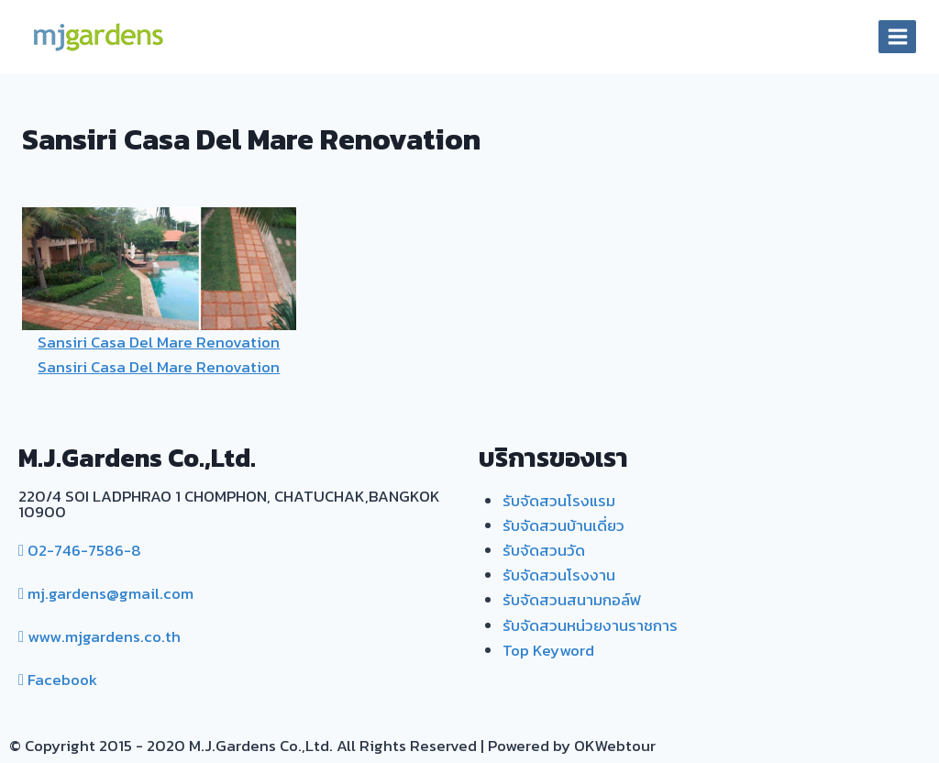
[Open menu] (897, 36)
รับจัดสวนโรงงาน (559, 575)
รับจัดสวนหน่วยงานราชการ (590, 625)
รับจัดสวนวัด (544, 550)
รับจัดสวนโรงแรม (559, 501)
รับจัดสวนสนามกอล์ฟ (572, 600)
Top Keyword (548, 650)
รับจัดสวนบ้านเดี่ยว (563, 525)
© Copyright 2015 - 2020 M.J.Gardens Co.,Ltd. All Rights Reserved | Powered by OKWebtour (332, 745)
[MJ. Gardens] (97, 36)
